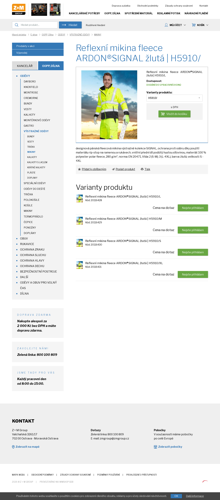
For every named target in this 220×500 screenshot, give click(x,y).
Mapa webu (18, 475)
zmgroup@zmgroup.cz (114, 438)
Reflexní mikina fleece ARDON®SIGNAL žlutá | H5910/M (123, 218)
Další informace (195, 496)
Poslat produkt (125, 169)
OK (176, 496)
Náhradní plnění (196, 13)
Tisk (147, 169)
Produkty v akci (25, 46)
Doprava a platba (121, 5)
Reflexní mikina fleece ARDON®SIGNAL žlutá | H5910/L (123, 196)
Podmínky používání (108, 475)
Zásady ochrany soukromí (179, 5)
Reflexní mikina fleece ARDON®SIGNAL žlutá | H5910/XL (124, 263)
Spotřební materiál (139, 13)
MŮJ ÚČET (177, 25)
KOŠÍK (202, 25)
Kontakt (204, 5)
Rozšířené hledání (95, 25)
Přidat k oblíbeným (94, 169)
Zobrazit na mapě (27, 446)
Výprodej (21, 52)
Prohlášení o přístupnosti (141, 475)
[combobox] (174, 98)
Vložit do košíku (176, 114)
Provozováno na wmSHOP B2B (56, 482)
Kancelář (24, 66)
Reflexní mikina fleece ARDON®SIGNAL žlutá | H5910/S (123, 241)
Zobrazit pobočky (170, 446)
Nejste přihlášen (193, 208)
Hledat (73, 25)
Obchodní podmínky (147, 5)
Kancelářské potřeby (84, 13)
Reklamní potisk (168, 13)
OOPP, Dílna (112, 13)
